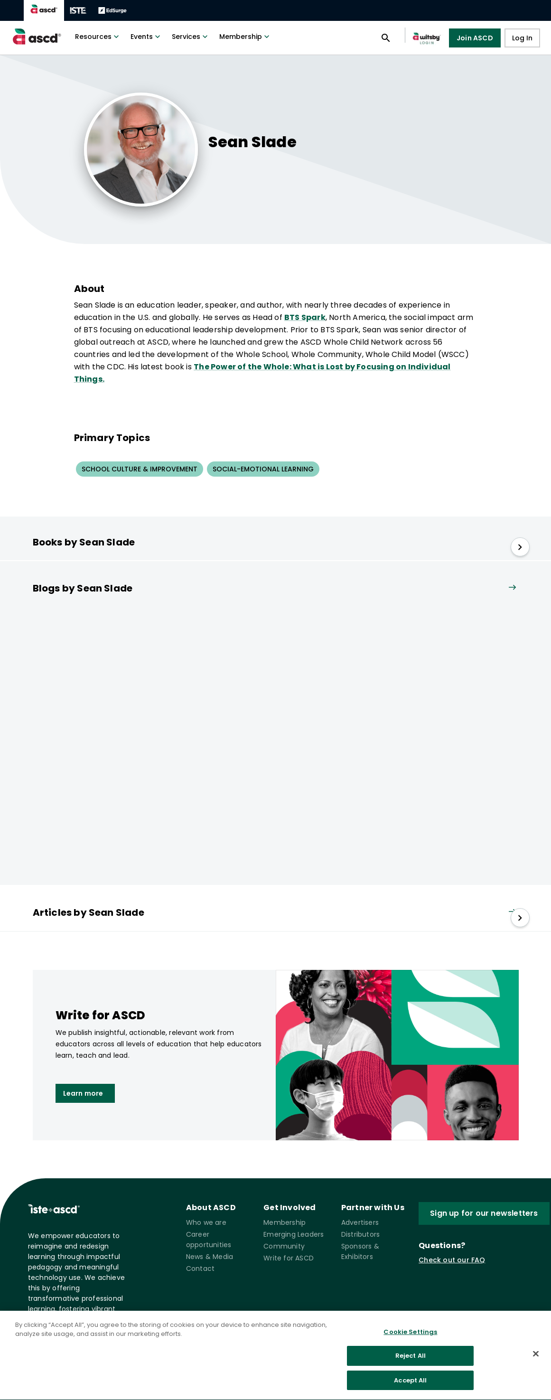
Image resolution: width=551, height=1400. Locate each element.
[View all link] (512, 588)
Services (191, 36)
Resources (98, 36)
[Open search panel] (386, 38)
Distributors (360, 1234)
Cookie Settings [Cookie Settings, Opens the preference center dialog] (410, 1336)
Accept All (410, 1385)
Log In (522, 38)
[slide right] (520, 546)
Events (146, 36)
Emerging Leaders (293, 1234)
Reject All (410, 1360)
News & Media (209, 1256)
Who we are (206, 1222)
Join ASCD (475, 38)
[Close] (535, 1358)
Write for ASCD (288, 1258)
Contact (200, 1268)
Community (284, 1246)
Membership (245, 36)
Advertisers (360, 1222)
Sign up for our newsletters (484, 1213)
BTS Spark (305, 317)
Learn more (83, 1093)
